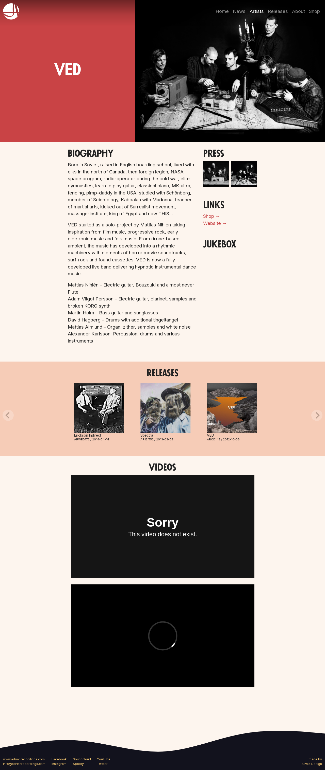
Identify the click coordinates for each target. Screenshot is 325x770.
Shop (314, 11)
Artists (257, 11)
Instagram (59, 764)
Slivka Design (312, 764)
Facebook (59, 759)
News (239, 11)
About (298, 11)
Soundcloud (82, 759)
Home (222, 11)
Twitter (102, 764)
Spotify (78, 764)
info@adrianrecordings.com (24, 764)
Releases (278, 11)
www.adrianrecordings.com (24, 759)
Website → (215, 223)
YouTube (103, 759)
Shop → (211, 216)
